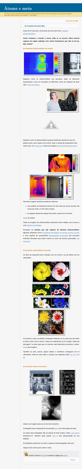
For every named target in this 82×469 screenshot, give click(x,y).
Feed (43, 455)
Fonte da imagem (33, 85)
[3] (77, 354)
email (65, 455)
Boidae (56, 233)
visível (61, 146)
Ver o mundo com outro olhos (34, 26)
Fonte (25, 218)
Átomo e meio (18, 8)
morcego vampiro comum (70, 233)
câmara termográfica (34, 225)
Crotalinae (46, 233)
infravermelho (72, 146)
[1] (71, 354)
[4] (24, 357)
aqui (56, 428)
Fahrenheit (38, 146)
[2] (74, 354)
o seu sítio (74, 433)
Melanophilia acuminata (58, 235)
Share (73, 460)
